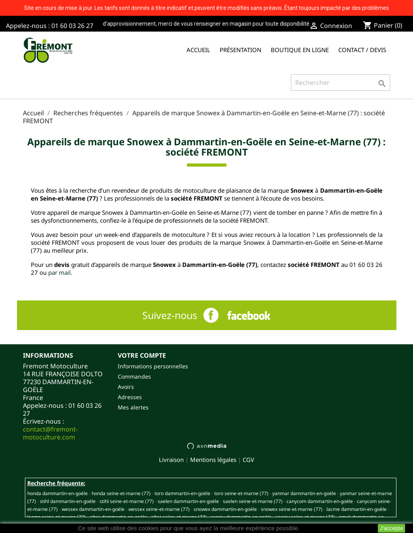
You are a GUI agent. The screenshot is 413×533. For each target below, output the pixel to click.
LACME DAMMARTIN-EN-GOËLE (356, 509)
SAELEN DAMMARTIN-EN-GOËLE (188, 501)
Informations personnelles (153, 366)
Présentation (240, 50)
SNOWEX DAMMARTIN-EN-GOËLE (225, 509)
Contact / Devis (362, 50)
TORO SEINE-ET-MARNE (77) (241, 493)
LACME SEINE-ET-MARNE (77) (56, 517)
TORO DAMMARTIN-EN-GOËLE (182, 493)
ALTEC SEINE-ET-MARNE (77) (179, 517)
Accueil (198, 50)
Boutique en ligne (300, 50)
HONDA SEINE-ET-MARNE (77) (121, 493)
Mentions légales (213, 460)
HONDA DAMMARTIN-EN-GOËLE (57, 493)
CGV (248, 460)
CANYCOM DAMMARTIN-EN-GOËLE (320, 501)
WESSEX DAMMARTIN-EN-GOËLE (93, 509)
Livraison (171, 460)
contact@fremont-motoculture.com (50, 433)
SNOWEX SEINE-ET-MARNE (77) (291, 509)
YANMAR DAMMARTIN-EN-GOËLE (304, 493)
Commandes (134, 376)
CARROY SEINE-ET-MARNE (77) (305, 517)
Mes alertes (133, 407)
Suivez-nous (169, 315)
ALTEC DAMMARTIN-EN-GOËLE (118, 517)
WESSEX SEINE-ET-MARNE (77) (159, 509)
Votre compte (142, 355)
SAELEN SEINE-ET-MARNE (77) (253, 501)
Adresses (130, 397)
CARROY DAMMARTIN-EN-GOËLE (241, 517)
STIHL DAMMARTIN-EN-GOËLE (68, 501)
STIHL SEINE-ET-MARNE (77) (127, 501)
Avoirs (126, 386)
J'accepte (391, 528)
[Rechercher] (340, 82)
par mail (59, 272)
